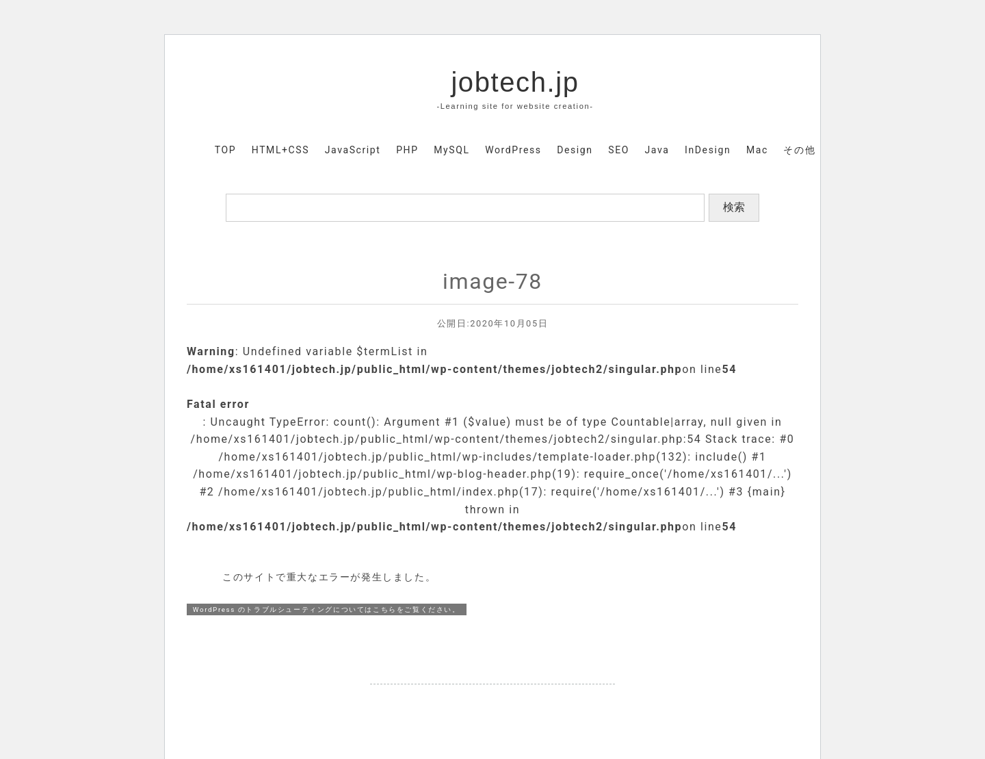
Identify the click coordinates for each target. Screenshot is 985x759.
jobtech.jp (515, 82)
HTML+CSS (280, 149)
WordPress (513, 149)
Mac (757, 149)
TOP (225, 149)
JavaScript (353, 149)
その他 (799, 149)
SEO (618, 149)
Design (574, 149)
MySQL (451, 149)
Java (657, 149)
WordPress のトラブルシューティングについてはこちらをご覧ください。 (326, 609)
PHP (407, 149)
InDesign (708, 149)
